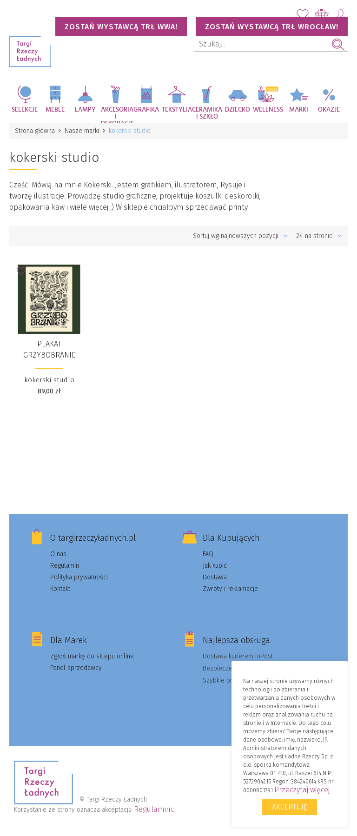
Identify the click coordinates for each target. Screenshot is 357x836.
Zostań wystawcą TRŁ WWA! (121, 26)
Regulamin (64, 566)
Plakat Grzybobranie (49, 349)
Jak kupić (215, 566)
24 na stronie (319, 236)
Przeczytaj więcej (302, 789)
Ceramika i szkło (207, 113)
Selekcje (25, 109)
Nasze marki (82, 131)
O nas (58, 554)
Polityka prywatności (79, 577)
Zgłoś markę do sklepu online (92, 656)
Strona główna (35, 131)
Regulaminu (154, 809)
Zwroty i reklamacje (230, 589)
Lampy (85, 109)
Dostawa (215, 577)
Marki (298, 109)
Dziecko (237, 109)
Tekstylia (177, 109)
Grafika (146, 109)
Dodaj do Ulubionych (23, 274)
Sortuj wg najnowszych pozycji (240, 236)
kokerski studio (49, 380)
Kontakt (60, 589)
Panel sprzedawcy (76, 668)
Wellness (268, 109)
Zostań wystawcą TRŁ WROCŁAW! (271, 26)
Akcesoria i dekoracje (116, 114)
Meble (55, 109)
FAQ (208, 554)
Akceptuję (289, 807)
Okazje (329, 109)
